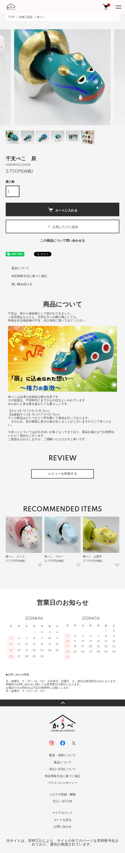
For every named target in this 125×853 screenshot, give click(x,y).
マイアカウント (62, 812)
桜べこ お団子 (92, 556)
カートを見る (62, 819)
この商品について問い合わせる (62, 241)
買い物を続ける (21, 284)
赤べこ (41, 17)
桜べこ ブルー (54, 556)
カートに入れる (62, 209)
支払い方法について (62, 769)
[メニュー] (118, 7)
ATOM (67, 801)
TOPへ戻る (62, 703)
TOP (11, 17)
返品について (20, 268)
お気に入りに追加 (62, 227)
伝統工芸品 (26, 17)
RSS (56, 801)
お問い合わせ (62, 826)
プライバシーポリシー (62, 783)
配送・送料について (62, 755)
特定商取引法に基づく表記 (29, 276)
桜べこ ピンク (15, 556)
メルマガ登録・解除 (62, 794)
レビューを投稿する (62, 474)
